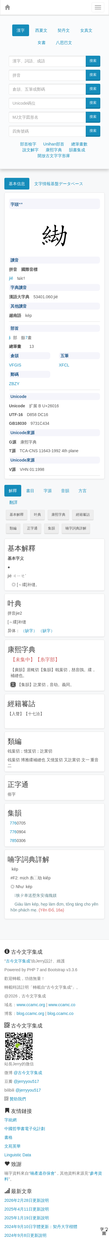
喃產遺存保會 (42, 1173)
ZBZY (14, 383)
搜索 (93, 61)
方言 (82, 490)
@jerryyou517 (26, 1081)
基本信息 (17, 183)
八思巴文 (64, 42)
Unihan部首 (53, 144)
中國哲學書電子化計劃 (24, 1128)
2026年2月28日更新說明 (26, 1200)
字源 (48, 490)
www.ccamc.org (31, 1004)
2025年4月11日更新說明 (26, 1209)
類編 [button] (13, 528)
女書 (41, 42)
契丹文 (64, 30)
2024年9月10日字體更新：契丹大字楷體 (40, 1226)
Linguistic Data (17, 1155)
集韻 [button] (51, 528)
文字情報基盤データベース (58, 183)
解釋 (13, 490)
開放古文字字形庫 (53, 155)
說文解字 (30, 150)
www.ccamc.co (61, 1004)
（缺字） (29, 630)
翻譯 (13, 502)
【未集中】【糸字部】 (35, 659)
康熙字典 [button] (58, 515)
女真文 (86, 30)
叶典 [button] (37, 515)
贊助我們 (18, 1099)
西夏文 (41, 30)
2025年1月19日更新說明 (26, 1218)
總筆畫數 (79, 144)
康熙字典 (54, 150)
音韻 (65, 490)
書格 (8, 1137)
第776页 (13, 823)
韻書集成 (77, 150)
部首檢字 (28, 144)
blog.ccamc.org (30, 1013)
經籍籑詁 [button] (83, 515)
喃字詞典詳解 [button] (75, 528)
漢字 (21, 30)
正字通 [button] (32, 528)
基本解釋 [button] (17, 515)
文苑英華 (12, 1146)
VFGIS (15, 365)
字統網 (10, 1120)
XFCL (64, 365)
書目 (30, 490)
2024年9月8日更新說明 (25, 1235)
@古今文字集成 (28, 1072)
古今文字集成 (18, 961)
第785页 (13, 840)
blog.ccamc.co (60, 1013)
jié (11, 278)
